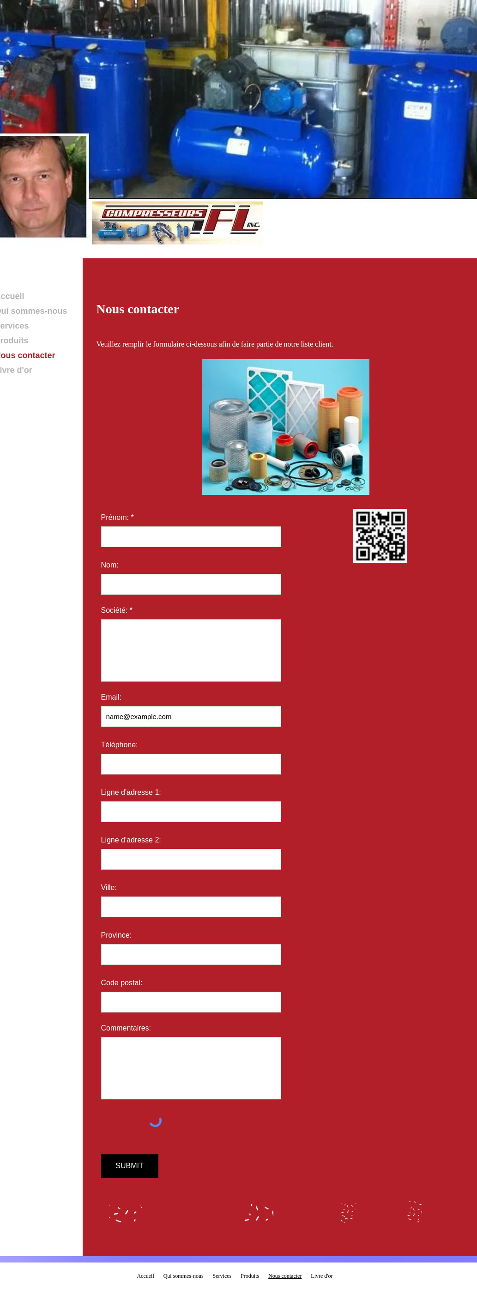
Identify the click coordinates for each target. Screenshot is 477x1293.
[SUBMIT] (129, 1166)
